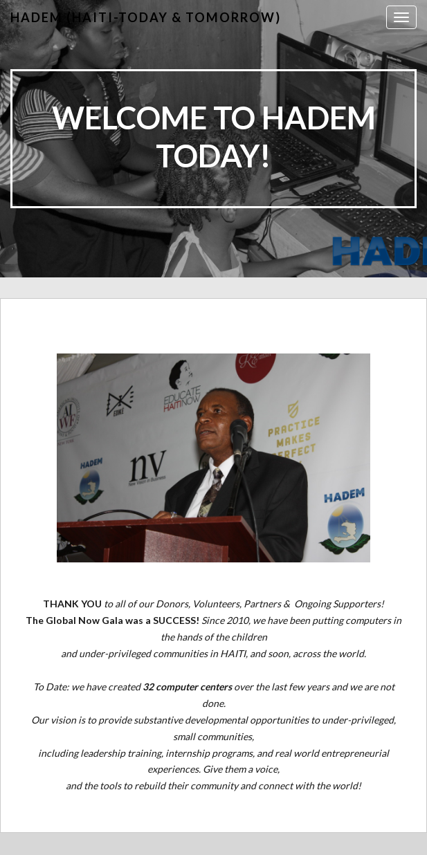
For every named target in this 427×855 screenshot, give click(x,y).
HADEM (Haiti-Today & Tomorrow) (145, 17)
